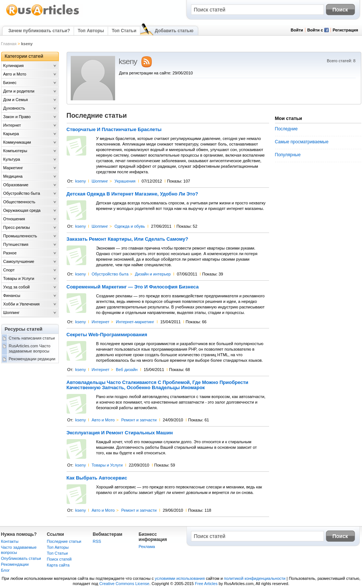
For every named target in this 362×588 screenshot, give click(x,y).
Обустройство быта (109, 274)
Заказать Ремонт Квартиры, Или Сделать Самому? (127, 239)
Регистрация (345, 30)
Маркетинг (13, 168)
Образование (16, 185)
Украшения (124, 181)
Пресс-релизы (16, 227)
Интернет (100, 322)
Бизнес (10, 82)
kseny (80, 181)
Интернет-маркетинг (135, 322)
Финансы (11, 295)
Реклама (147, 546)
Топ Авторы (91, 30)
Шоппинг (99, 181)
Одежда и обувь (129, 226)
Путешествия (16, 244)
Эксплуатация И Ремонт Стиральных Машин (120, 432)
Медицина (13, 176)
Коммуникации (17, 142)
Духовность (14, 108)
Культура (11, 159)
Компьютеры (15, 150)
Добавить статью (174, 30)
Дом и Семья (15, 99)
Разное (10, 253)
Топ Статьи (124, 30)
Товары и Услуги (107, 465)
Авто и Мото (102, 420)
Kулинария (13, 65)
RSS (97, 541)
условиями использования (180, 578)
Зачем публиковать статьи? (39, 30)
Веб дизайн (127, 369)
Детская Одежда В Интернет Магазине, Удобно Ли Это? (132, 194)
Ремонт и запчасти (139, 420)
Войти (297, 30)
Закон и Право (17, 116)
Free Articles (206, 583)
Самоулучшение (18, 261)
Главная (9, 43)
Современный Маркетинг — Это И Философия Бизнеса (133, 287)
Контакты (10, 541)
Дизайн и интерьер (153, 274)
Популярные (288, 154)
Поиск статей (59, 559)
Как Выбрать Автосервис (97, 478)
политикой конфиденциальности (254, 578)
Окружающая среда (22, 210)
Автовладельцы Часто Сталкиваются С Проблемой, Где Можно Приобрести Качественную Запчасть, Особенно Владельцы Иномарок (157, 385)
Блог (5, 570)
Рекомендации (15, 564)
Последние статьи (64, 541)
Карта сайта (58, 565)
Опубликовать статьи (21, 558)
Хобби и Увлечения (21, 304)
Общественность (19, 202)
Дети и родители (18, 91)
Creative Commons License (124, 583)
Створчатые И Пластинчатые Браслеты (114, 129)
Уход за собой (16, 287)
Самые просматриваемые (302, 141)
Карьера (11, 133)
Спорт (9, 270)
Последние (286, 128)
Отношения (14, 219)
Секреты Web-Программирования (107, 334)
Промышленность (20, 236)
